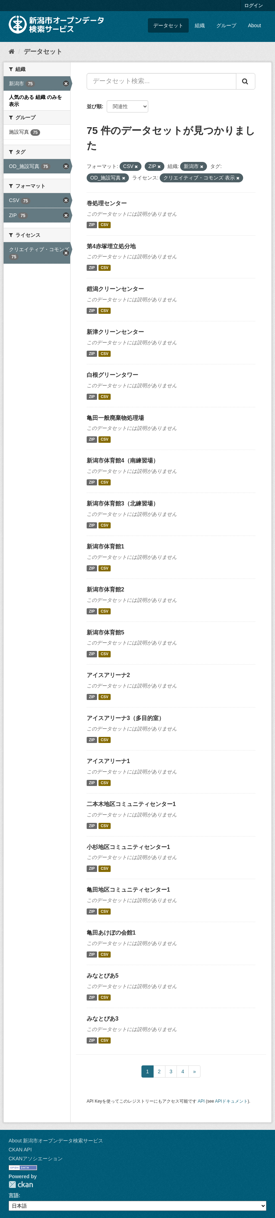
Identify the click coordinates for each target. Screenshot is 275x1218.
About (254, 25)
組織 (200, 25)
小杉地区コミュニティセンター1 (128, 847)
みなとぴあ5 (103, 976)
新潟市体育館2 (105, 589)
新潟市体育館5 (105, 632)
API (201, 1101)
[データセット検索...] (161, 81)
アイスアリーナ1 (108, 761)
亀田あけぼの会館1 (111, 933)
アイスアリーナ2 (108, 675)
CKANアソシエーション (36, 1158)
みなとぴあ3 (103, 1019)
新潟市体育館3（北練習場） (123, 503)
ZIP (92, 225)
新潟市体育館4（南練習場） (123, 460)
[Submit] (245, 81)
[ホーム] (12, 51)
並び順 (94, 106)
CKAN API (20, 1149)
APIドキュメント (231, 1101)
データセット (168, 25)
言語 (14, 1195)
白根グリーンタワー (112, 375)
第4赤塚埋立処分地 (111, 246)
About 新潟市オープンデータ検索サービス (56, 1140)
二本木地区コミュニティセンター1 (131, 804)
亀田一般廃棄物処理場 (115, 418)
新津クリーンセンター (115, 332)
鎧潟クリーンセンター (115, 289)
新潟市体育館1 (105, 546)
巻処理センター (107, 203)
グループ (226, 25)
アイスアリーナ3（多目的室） (125, 718)
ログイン (253, 5)
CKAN (21, 1184)
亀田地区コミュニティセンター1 (128, 890)
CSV (104, 225)
